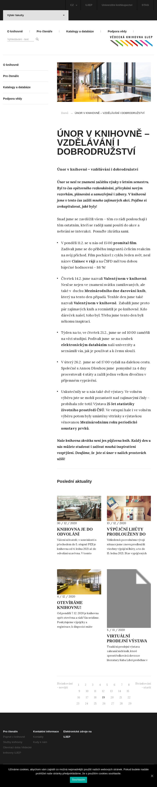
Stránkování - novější (65, 685)
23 (77, 703)
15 (128, 691)
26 (103, 703)
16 (78, 697)
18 (95, 697)
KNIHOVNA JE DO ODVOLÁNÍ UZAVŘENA (75, 534)
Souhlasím (78, 779)
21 (120, 697)
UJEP (88, 5)
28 (121, 703)
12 (103, 691)
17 (87, 697)
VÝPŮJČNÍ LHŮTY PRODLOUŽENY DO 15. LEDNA (126, 534)
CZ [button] (73, 5)
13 (111, 691)
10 (87, 691)
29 (129, 703)
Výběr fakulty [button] (36, 15)
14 (119, 691)
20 (112, 697)
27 (112, 703)
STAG (145, 5)
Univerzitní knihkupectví (117, 5)
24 (86, 703)
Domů (64, 113)
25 (95, 703)
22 (129, 697)
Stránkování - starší (143, 685)
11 (95, 691)
